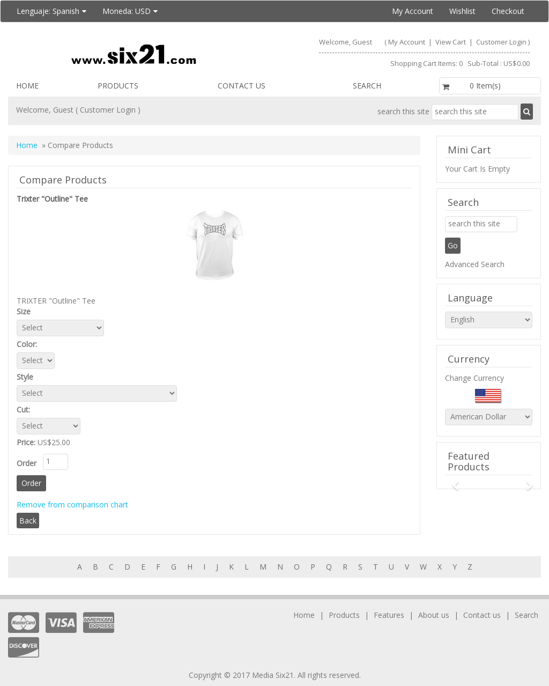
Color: (30, 344)
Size (26, 311)
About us (433, 615)
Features (389, 615)
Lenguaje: (51, 11)
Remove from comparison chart (72, 504)
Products (118, 85)
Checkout (508, 11)
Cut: (25, 409)
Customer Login (501, 42)
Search (367, 85)
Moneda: (130, 11)
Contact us (241, 85)
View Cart (451, 42)
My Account (412, 11)
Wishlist (462, 11)
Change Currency (474, 378)
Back (27, 520)
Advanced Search (475, 264)
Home (27, 85)
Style (27, 377)
